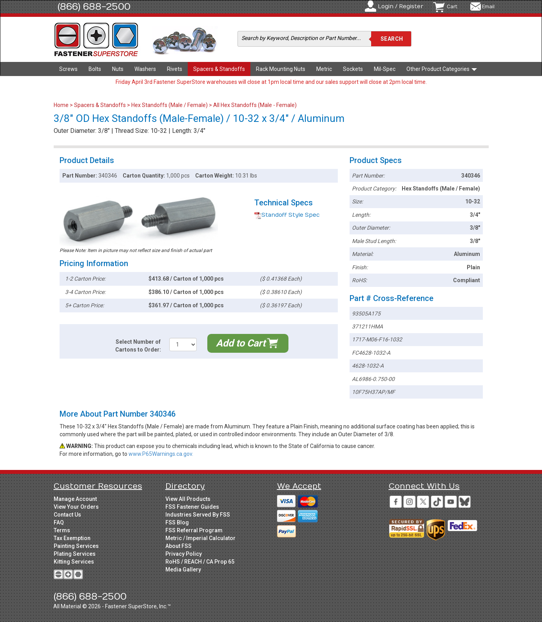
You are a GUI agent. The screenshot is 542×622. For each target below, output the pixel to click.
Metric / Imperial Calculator (200, 538)
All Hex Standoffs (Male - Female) (255, 105)
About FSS (178, 546)
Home (62, 105)
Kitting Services (74, 562)
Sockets (353, 69)
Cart (452, 6)
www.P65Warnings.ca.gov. (161, 454)
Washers (145, 69)
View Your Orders (76, 507)
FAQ (59, 522)
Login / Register (400, 6)
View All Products (187, 499)
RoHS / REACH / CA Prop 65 (199, 562)
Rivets (174, 69)
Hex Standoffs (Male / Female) (169, 105)
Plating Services (75, 554)
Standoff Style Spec (287, 215)
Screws (68, 69)
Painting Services (76, 546)
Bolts (95, 69)
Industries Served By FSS (197, 514)
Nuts (117, 69)
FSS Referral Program (194, 530)
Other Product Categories (441, 69)
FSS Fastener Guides (192, 507)
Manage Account (75, 499)
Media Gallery (183, 569)
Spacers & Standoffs (219, 69)
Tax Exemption (72, 538)
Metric (324, 69)
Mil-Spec (384, 69)
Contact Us (67, 514)
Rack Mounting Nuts (280, 69)
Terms (62, 530)
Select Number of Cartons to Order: (138, 346)
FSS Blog (177, 522)
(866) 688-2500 (94, 6)
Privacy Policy (183, 554)
